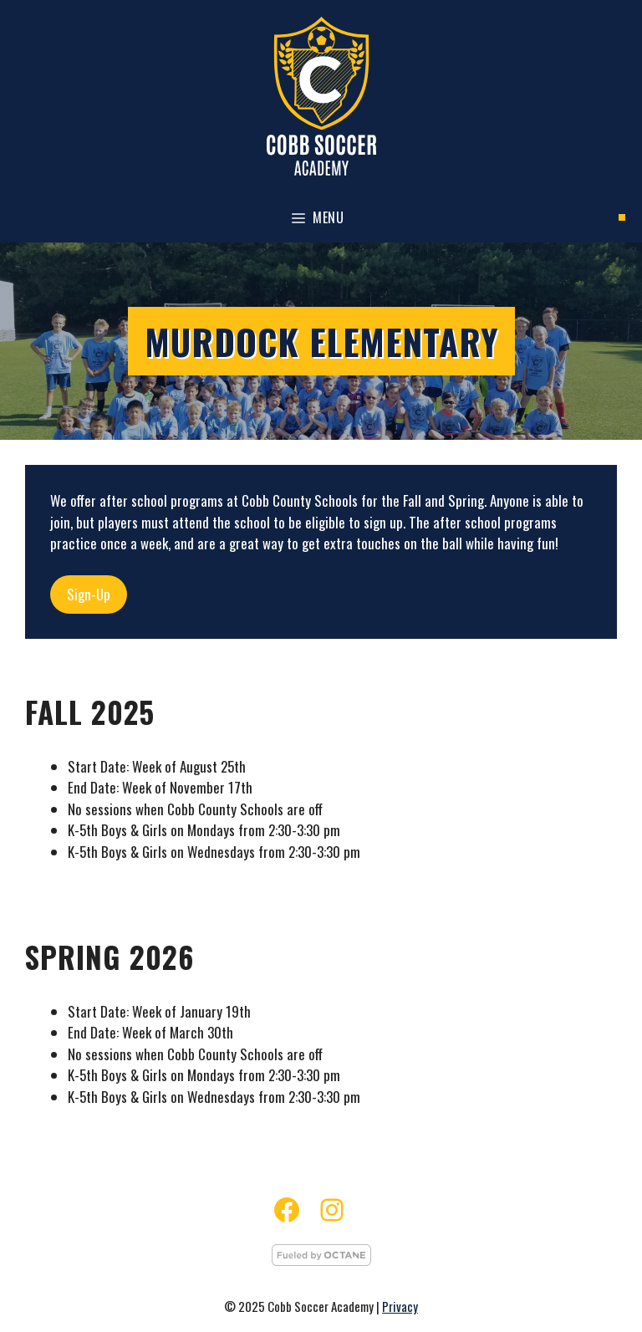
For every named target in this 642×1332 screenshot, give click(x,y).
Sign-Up (88, 594)
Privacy (400, 1306)
